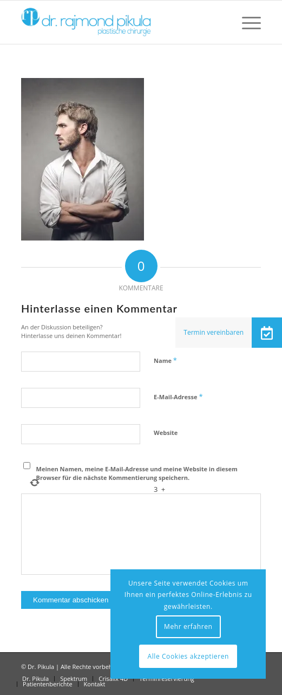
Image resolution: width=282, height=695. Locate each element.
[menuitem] (246, 22)
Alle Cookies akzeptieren (188, 656)
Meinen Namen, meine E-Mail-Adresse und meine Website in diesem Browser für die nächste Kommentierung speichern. (137, 473)
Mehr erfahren (188, 626)
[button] (267, 332)
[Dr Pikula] (117, 22)
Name (165, 360)
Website (166, 432)
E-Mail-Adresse (178, 396)
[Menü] (246, 22)
